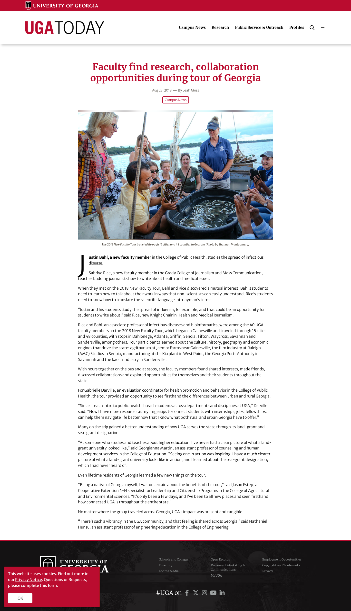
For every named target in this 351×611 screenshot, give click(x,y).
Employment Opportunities (281, 559)
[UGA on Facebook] (187, 592)
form (52, 585)
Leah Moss (191, 90)
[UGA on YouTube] (214, 592)
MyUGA (216, 575)
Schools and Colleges (174, 559)
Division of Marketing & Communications (228, 567)
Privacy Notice (28, 579)
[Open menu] (323, 28)
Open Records (220, 559)
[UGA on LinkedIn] (222, 592)
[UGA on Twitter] (196, 592)
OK (20, 598)
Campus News (175, 100)
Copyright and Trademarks (281, 565)
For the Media (169, 571)
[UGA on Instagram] (205, 592)
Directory (165, 565)
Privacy (267, 571)
